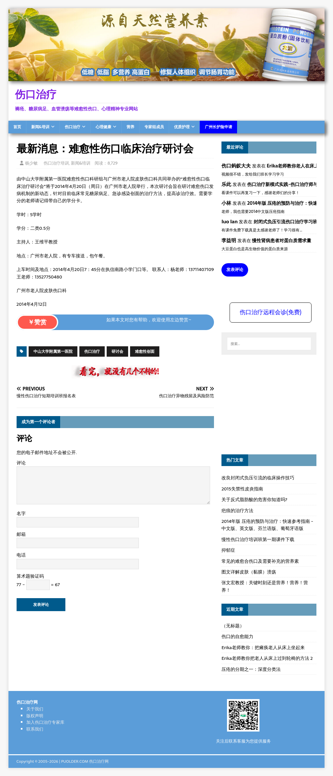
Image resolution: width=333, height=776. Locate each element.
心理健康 (103, 127)
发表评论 (234, 269)
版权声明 (34, 715)
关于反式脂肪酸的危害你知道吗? (254, 499)
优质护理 (182, 127)
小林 (226, 203)
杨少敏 (31, 163)
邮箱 (21, 534)
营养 (130, 127)
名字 (21, 513)
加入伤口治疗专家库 (45, 722)
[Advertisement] (270, 403)
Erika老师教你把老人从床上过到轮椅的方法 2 (267, 658)
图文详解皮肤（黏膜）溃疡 (248, 571)
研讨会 (117, 351)
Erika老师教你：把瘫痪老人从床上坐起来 (263, 647)
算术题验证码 (30, 576)
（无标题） (232, 625)
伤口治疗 (72, 127)
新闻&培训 (40, 127)
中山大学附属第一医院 (53, 351)
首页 (17, 127)
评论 (21, 462)
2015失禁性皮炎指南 (242, 488)
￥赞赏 (37, 322)
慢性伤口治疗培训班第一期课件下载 (257, 539)
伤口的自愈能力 (237, 636)
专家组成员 (154, 127)
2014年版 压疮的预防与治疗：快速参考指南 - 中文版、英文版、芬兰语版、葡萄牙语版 (267, 525)
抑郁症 (228, 550)
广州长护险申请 (218, 127)
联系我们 (34, 729)
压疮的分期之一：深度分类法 (251, 669)
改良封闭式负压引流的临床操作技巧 (257, 477)
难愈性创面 (144, 351)
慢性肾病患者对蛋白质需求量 (281, 240)
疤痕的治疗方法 (237, 510)
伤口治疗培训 (56, 163)
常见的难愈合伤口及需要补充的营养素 (260, 561)
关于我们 (34, 709)
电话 (21, 555)
